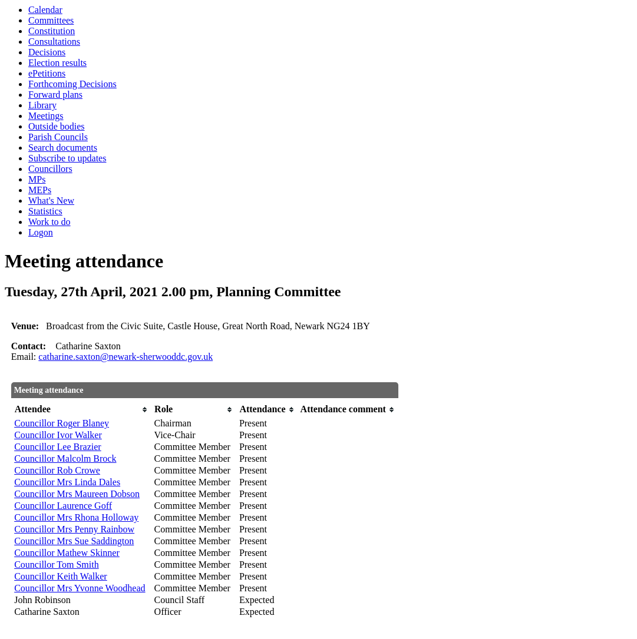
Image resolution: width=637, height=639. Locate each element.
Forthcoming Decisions (72, 84)
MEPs (39, 190)
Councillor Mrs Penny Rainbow (74, 529)
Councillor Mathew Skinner (67, 553)
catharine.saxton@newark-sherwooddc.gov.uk (125, 357)
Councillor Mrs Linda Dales (67, 482)
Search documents (62, 148)
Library (42, 105)
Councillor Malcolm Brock (65, 458)
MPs (36, 179)
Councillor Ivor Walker (58, 435)
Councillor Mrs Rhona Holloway (76, 517)
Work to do (49, 222)
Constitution (51, 31)
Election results (57, 63)
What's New (51, 201)
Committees (51, 20)
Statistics (45, 211)
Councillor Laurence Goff (63, 506)
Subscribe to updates (67, 158)
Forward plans (55, 95)
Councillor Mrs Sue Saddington (74, 541)
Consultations (54, 42)
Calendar (45, 10)
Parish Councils (58, 137)
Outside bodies (56, 126)
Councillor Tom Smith (56, 564)
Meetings (46, 116)
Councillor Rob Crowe (57, 470)
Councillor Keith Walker (60, 576)
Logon (40, 232)
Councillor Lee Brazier (57, 447)
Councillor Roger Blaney (61, 423)
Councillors (50, 169)
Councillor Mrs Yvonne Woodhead (79, 588)
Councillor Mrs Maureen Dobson (77, 494)
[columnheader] (81, 410)
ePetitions (46, 73)
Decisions (46, 52)
